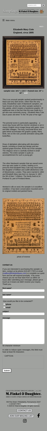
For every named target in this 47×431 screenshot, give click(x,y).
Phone (8, 304)
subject (6, 311)
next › (41, 26)
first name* (7, 288)
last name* (7, 295)
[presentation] (23, 362)
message (6, 318)
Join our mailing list (21, 416)
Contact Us (24, 410)
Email (8, 307)
